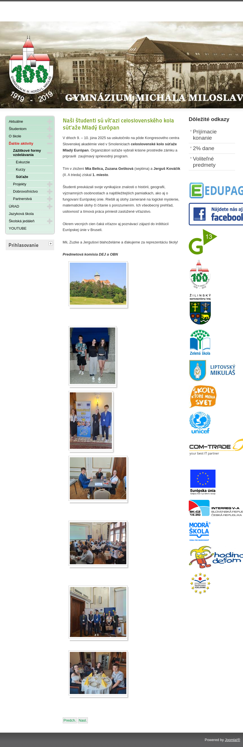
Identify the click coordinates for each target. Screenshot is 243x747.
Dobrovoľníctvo (25, 191)
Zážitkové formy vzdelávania (27, 152)
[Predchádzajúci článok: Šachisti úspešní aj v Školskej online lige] (70, 720)
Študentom (18, 129)
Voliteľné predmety (204, 162)
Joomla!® (232, 740)
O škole (15, 136)
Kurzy (20, 169)
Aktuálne (16, 121)
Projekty (19, 184)
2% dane (203, 148)
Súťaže (22, 177)
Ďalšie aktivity (21, 143)
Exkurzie (23, 162)
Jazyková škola (21, 214)
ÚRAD (14, 206)
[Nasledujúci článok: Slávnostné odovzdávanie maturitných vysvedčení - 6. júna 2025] (83, 720)
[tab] (51, 244)
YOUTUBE (18, 228)
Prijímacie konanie (205, 135)
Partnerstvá (22, 199)
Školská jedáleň (21, 221)
